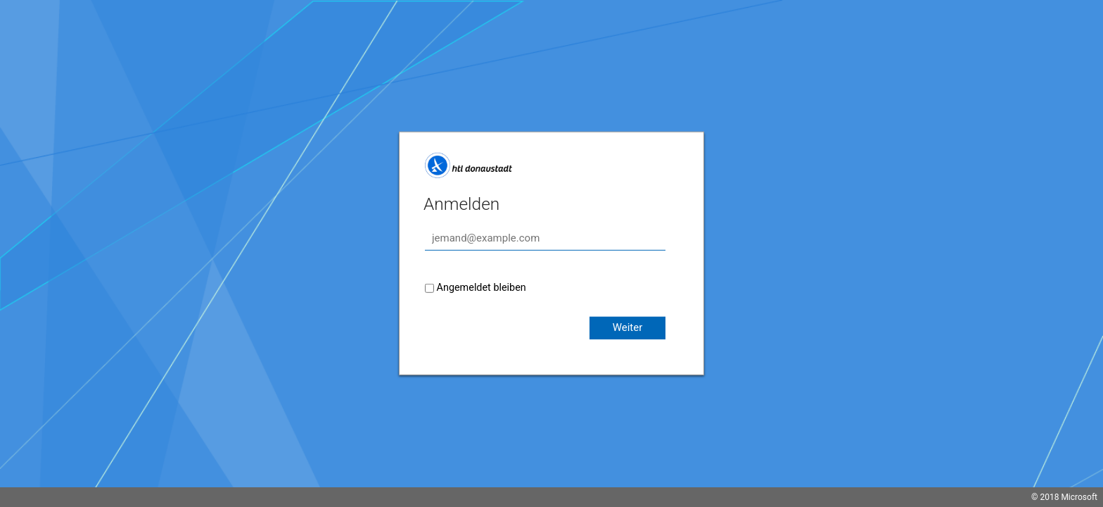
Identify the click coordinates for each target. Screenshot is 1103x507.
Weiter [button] (628, 327)
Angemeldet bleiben (481, 288)
